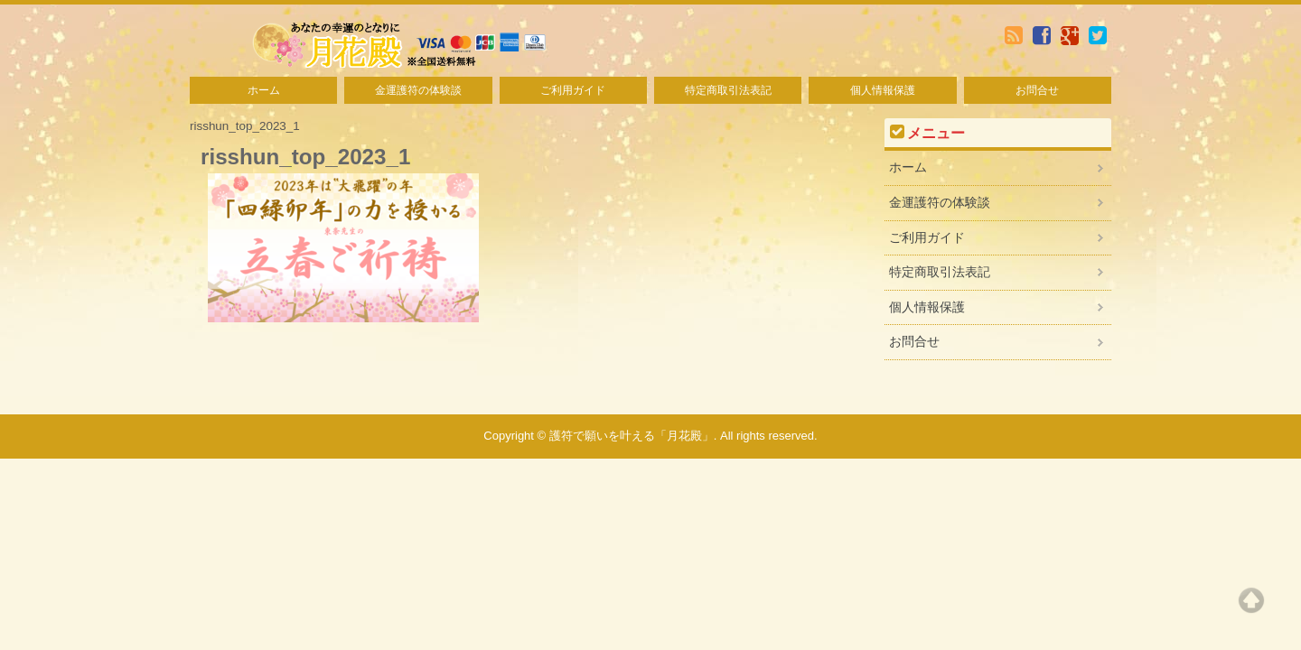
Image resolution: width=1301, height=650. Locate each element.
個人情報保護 (882, 90)
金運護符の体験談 (418, 90)
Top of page (1251, 600)
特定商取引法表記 (728, 90)
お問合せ (1037, 90)
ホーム (264, 90)
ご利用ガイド (572, 90)
